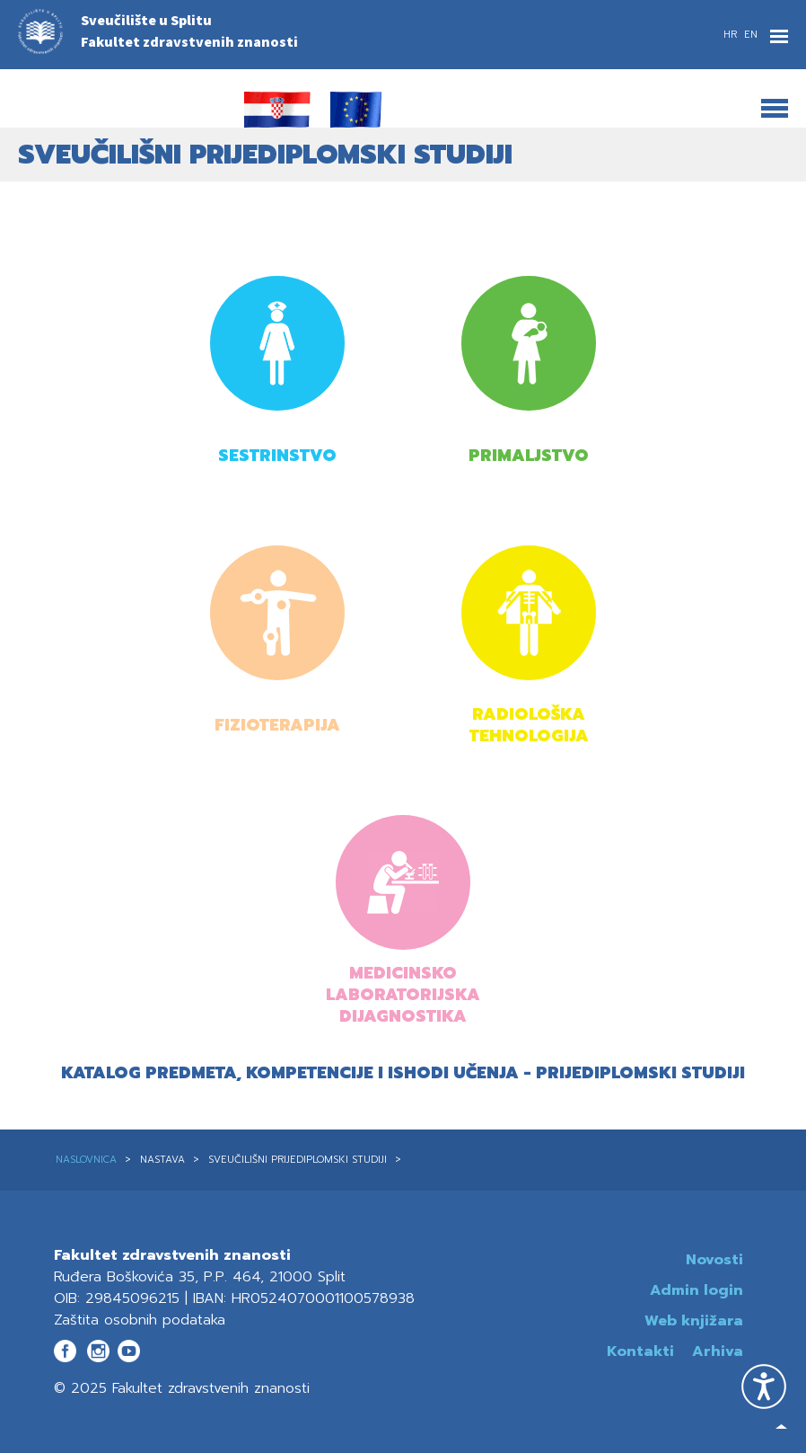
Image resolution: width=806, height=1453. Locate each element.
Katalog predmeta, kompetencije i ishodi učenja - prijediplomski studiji (403, 1072)
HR (731, 34)
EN (751, 34)
